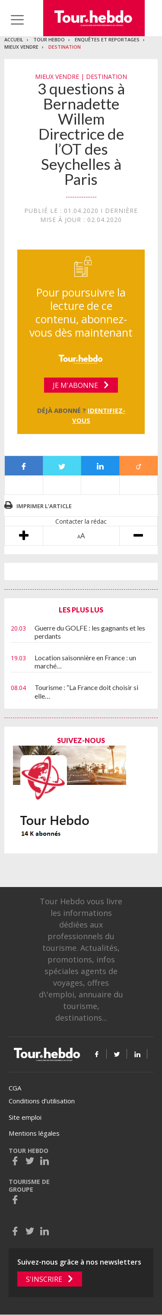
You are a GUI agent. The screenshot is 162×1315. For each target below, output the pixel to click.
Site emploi (25, 1117)
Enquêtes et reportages (107, 39)
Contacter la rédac (81, 521)
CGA (15, 1088)
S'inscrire (44, 1279)
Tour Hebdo (49, 39)
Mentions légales (34, 1133)
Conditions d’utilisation (42, 1100)
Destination (64, 47)
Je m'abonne (75, 385)
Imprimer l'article (44, 506)
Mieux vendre (21, 47)
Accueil (13, 39)
